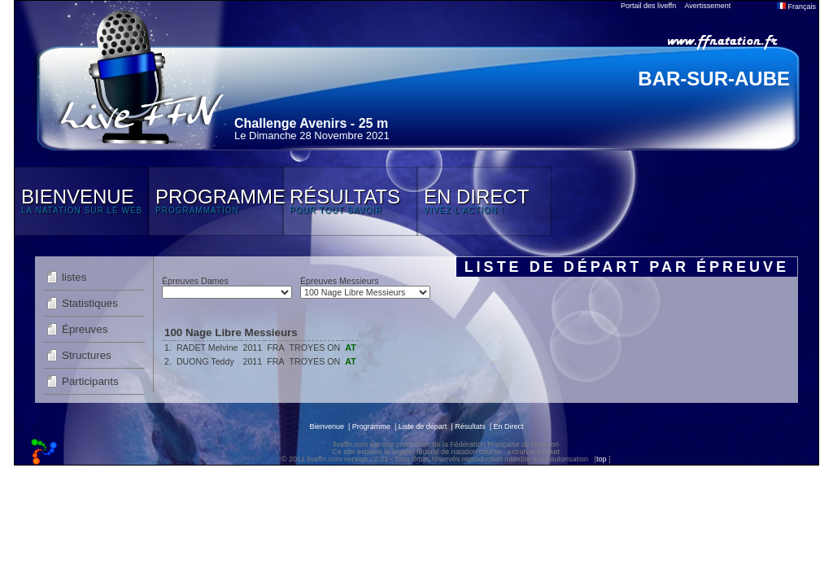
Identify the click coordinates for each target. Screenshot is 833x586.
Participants (90, 381)
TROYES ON (315, 347)
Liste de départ (423, 426)
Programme (371, 426)
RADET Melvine (207, 347)
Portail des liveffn (648, 6)
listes (74, 277)
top (601, 459)
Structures (86, 355)
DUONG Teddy (205, 361)
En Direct (509, 426)
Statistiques (90, 303)
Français (796, 6)
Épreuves (84, 329)
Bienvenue (326, 426)
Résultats (470, 426)
